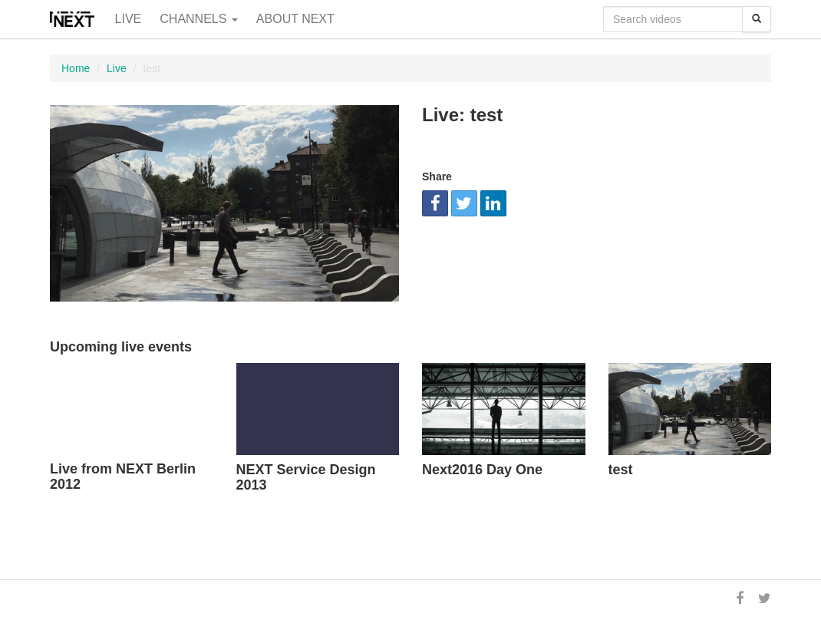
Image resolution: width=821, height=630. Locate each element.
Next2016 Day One (482, 469)
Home (75, 68)
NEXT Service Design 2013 (306, 477)
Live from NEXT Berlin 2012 (123, 476)
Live (128, 18)
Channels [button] (199, 18)
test (620, 469)
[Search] (756, 19)
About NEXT (295, 18)
